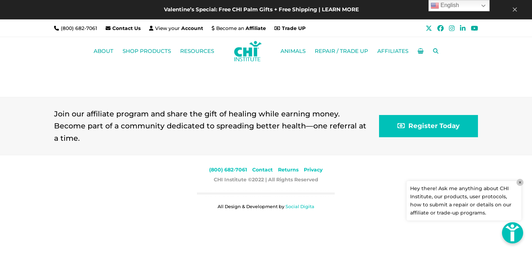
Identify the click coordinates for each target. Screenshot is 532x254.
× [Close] (520, 182)
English (445, 5)
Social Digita (299, 206)
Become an (241, 28)
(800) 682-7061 (80, 28)
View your (179, 28)
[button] (420, 51)
